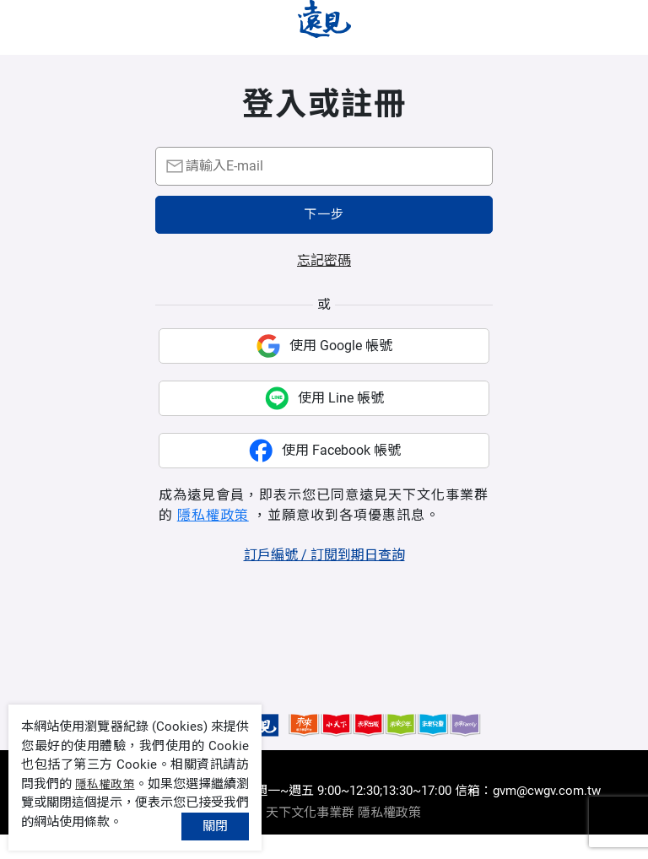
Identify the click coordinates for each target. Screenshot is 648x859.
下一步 (324, 238)
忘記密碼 (324, 285)
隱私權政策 (213, 540)
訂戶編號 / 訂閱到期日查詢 (324, 579)
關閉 (215, 826)
